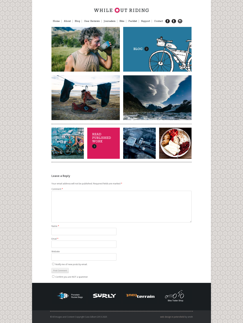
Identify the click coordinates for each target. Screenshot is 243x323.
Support (145, 21)
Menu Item (186, 21)
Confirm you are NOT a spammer (70, 276)
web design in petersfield (172, 316)
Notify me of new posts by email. (71, 264)
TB (175, 21)
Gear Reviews (92, 21)
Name (55, 226)
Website (55, 251)
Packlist (132, 21)
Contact (158, 21)
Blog (77, 21)
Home (56, 21)
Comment (57, 189)
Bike (121, 21)
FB (168, 21)
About (67, 21)
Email (54, 238)
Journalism (109, 21)
